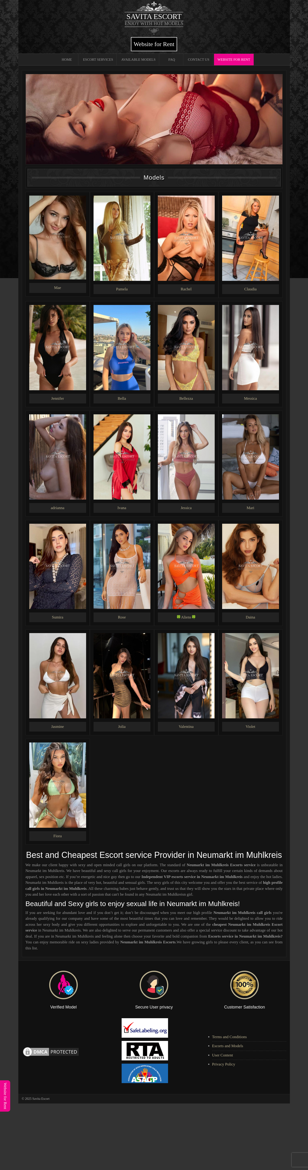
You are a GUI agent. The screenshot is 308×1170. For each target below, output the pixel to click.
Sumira (57, 617)
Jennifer (57, 398)
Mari (250, 508)
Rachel (186, 289)
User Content (222, 1055)
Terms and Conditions (229, 1037)
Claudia (250, 289)
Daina (250, 617)
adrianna (58, 508)
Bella (122, 398)
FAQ (171, 59)
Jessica (186, 508)
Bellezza (186, 398)
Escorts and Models (227, 1046)
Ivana (121, 508)
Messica (250, 398)
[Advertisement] (139, 1135)
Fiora (57, 836)
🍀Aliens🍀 (186, 617)
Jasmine (57, 726)
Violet (250, 726)
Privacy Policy (223, 1064)
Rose (122, 617)
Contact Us (198, 59)
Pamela (122, 289)
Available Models (138, 59)
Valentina (186, 726)
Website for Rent (154, 44)
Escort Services (98, 59)
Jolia (122, 726)
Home (67, 59)
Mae (57, 287)
